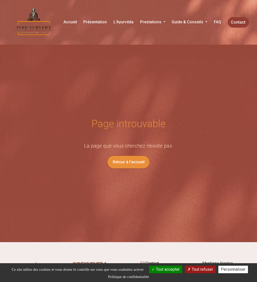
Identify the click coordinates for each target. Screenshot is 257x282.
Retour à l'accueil (129, 162)
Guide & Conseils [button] (188, 22)
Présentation (95, 22)
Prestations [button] (151, 22)
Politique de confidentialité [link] (128, 277)
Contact (238, 22)
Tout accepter (166, 269)
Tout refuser (200, 269)
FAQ (217, 22)
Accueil (70, 22)
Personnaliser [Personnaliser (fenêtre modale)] (233, 269)
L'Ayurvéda (123, 22)
